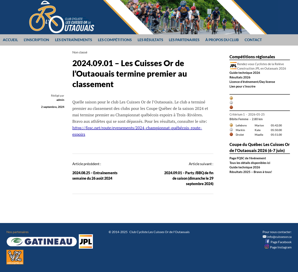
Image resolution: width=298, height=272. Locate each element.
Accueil (10, 40)
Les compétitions (115, 40)
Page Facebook (278, 242)
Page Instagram (278, 247)
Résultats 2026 (239, 77)
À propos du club (222, 40)
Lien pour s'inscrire (242, 86)
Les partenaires (184, 40)
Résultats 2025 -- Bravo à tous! (250, 172)
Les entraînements (73, 40)
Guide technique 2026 (244, 72)
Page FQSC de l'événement (247, 158)
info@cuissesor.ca (279, 237)
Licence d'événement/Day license (252, 81)
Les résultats (150, 40)
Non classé (79, 52)
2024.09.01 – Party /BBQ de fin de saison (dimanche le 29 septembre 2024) (188, 178)
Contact (253, 40)
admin (60, 99)
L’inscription (36, 40)
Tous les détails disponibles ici (249, 163)
